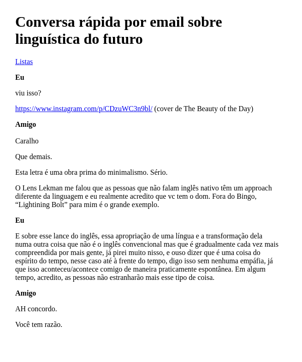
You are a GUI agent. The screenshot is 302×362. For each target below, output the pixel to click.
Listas (24, 61)
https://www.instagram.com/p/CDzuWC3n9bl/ (84, 109)
